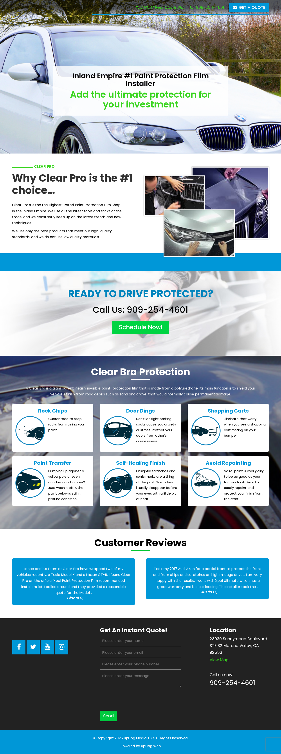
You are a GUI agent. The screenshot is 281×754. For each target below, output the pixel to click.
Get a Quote (249, 7)
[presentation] (133, 699)
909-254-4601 (207, 7)
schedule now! (140, 327)
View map (219, 660)
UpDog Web (151, 746)
